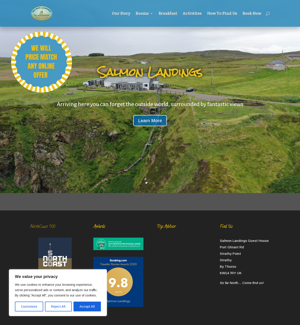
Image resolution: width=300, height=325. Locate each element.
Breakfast (168, 14)
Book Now (252, 14)
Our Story (121, 14)
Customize (29, 306)
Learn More (150, 120)
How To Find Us (222, 14)
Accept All (87, 306)
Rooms (142, 14)
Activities (192, 14)
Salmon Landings (150, 72)
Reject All (58, 306)
